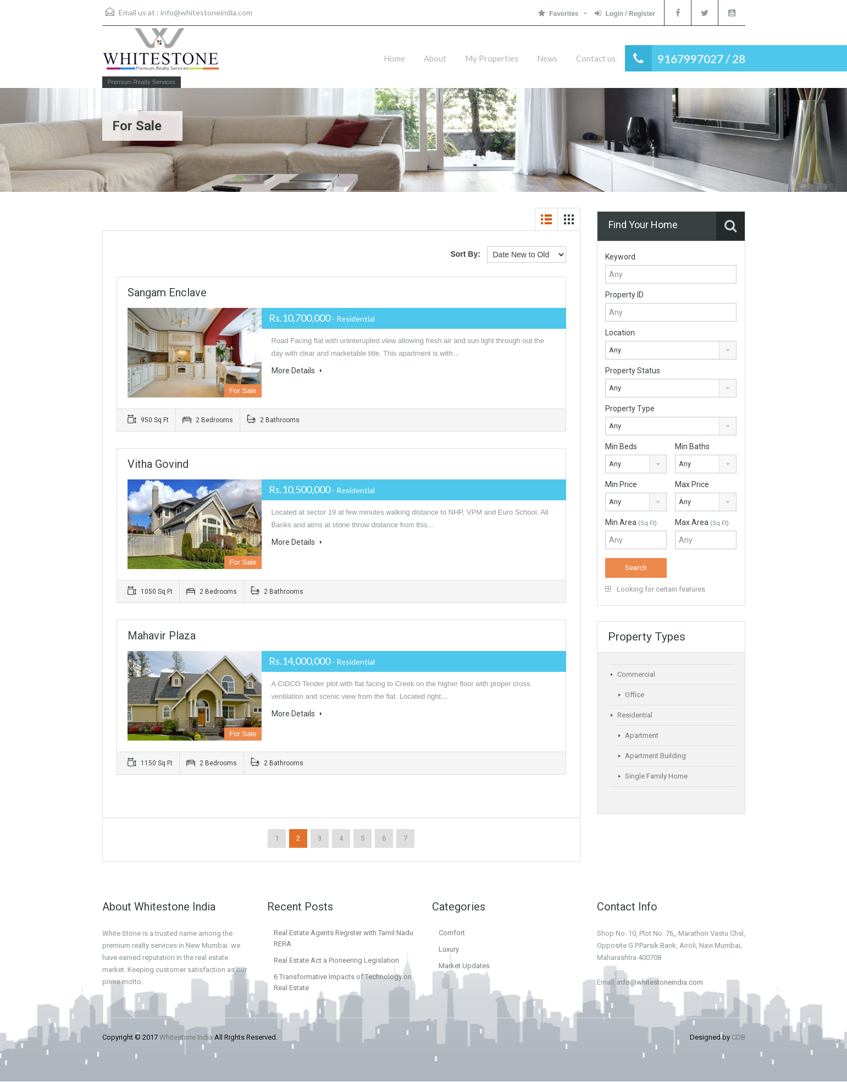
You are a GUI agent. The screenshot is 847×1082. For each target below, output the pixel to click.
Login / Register (624, 13)
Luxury (449, 949)
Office (634, 695)
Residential (634, 715)
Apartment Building (655, 756)
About (435, 58)
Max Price (692, 484)
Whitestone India (186, 1037)
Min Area (631, 522)
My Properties (491, 58)
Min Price (621, 484)
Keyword (620, 256)
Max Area (702, 522)
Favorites (557, 13)
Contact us (596, 58)
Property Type (630, 408)
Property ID (624, 294)
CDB (738, 1037)
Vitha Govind (158, 464)
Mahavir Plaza (162, 635)
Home (394, 58)
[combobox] (671, 350)
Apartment (641, 735)
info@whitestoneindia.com (206, 12)
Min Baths (692, 446)
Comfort (452, 933)
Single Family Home (656, 776)
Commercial (636, 674)
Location (620, 332)
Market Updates (464, 966)
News (547, 58)
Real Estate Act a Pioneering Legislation (336, 960)
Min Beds (621, 446)
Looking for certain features (655, 589)
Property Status (632, 370)
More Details (297, 370)
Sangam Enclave (167, 292)
